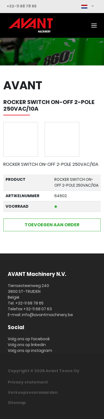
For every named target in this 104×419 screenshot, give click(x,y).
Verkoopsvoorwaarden (33, 392)
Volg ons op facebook (29, 339)
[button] (87, 6)
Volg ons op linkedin (27, 344)
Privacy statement (28, 382)
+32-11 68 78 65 (22, 6)
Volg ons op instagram (30, 350)
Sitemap (17, 402)
